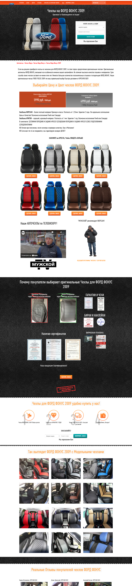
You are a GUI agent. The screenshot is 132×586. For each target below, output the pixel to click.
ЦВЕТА (33, 3)
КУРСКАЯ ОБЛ (99, 2)
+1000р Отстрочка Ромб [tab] (43, 99)
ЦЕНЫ (27, 3)
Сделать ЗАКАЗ (31, 176)
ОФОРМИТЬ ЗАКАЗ (68, 3)
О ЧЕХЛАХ (21, 3)
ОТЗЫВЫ (39, 3)
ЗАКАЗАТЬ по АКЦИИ (91, 36)
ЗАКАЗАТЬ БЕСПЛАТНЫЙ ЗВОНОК (51, 3)
